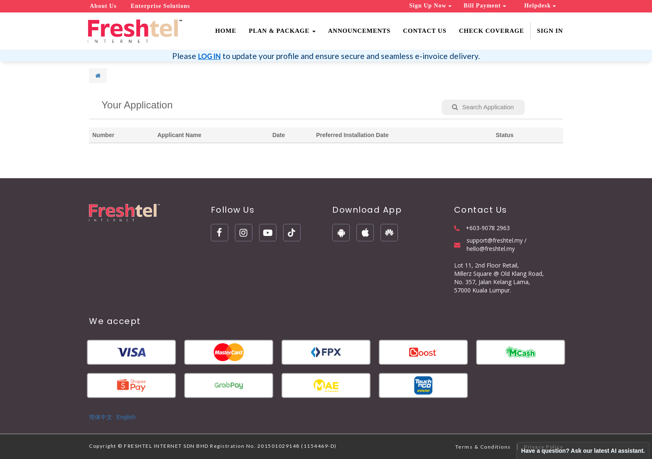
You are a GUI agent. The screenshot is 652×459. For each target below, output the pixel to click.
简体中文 (100, 417)
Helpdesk (540, 5)
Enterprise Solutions (160, 6)
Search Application (483, 106)
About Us (103, 6)
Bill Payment (485, 5)
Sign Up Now (430, 5)
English (126, 417)
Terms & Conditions (483, 447)
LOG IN (209, 56)
